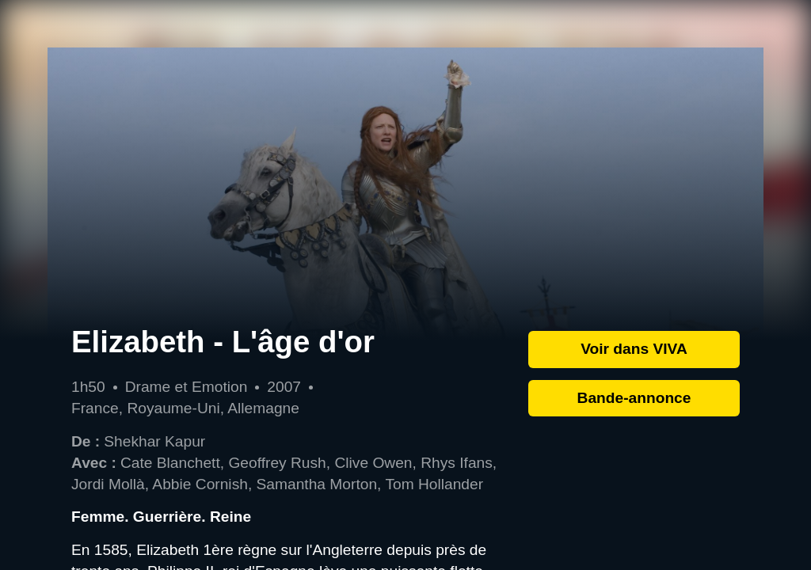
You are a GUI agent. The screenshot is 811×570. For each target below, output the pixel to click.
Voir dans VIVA (634, 348)
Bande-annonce (634, 398)
